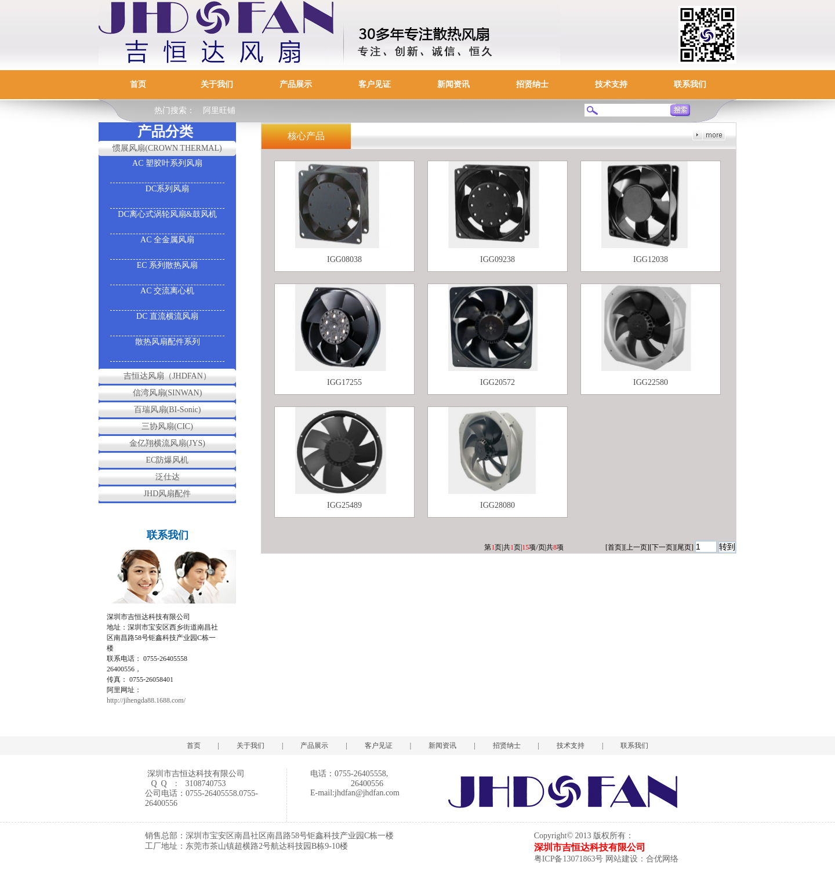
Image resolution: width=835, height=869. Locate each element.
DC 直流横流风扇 (167, 316)
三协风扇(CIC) (167, 426)
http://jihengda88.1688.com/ (146, 700)
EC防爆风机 (167, 460)
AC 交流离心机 (167, 290)
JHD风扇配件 (167, 493)
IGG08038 (344, 259)
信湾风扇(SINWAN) (167, 392)
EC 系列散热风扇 (167, 265)
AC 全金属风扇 (167, 239)
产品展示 (295, 84)
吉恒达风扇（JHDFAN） (167, 376)
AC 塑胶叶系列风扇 (167, 163)
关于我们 (217, 84)
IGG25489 (344, 505)
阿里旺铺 (219, 110)
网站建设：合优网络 (641, 859)
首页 (138, 84)
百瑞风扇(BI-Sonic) (167, 409)
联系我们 (690, 84)
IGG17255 (344, 382)
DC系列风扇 (167, 188)
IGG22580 (650, 382)
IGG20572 (497, 382)
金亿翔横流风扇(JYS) (167, 443)
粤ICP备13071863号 (569, 859)
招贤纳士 (532, 84)
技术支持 (611, 84)
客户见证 (374, 84)
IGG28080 (497, 505)
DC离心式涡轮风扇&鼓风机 (167, 214)
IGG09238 (497, 259)
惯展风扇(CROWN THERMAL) (167, 148)
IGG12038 (650, 259)
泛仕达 (167, 476)
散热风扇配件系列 (167, 341)
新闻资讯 (453, 84)
